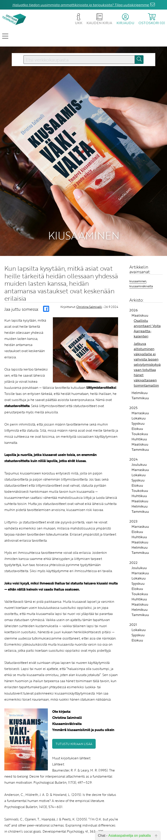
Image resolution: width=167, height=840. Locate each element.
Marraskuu (140, 363)
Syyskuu (138, 374)
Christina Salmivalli (89, 257)
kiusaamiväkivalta (141, 237)
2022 (133, 513)
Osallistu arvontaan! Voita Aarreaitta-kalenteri (147, 279)
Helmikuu (140, 343)
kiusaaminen (137, 232)
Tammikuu (140, 348)
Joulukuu (139, 415)
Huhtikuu (139, 389)
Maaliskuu (140, 266)
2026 (133, 260)
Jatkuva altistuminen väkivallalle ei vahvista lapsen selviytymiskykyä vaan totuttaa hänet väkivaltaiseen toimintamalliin (147, 315)
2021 (133, 575)
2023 (133, 472)
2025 (133, 358)
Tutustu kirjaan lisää (74, 694)
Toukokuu (140, 384)
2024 (133, 410)
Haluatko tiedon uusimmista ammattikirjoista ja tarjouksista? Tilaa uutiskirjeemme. (80, 4)
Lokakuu (139, 369)
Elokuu (137, 379)
